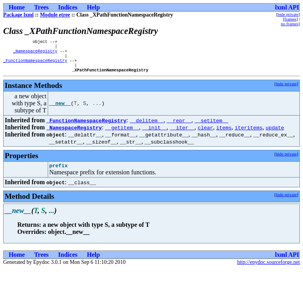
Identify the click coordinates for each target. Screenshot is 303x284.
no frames (289, 23)
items (224, 132)
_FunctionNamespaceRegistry (35, 64)
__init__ (154, 132)
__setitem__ (211, 125)
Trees (41, 7)
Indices (67, 7)
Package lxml (18, 15)
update (275, 132)
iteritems (248, 132)
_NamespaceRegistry (35, 53)
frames (290, 19)
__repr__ (179, 125)
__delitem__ (147, 125)
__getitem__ (122, 132)
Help (93, 7)
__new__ (60, 108)
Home (17, 7)
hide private (287, 14)
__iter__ (182, 132)
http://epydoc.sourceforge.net (268, 269)
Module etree (55, 15)
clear (205, 132)
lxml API (287, 7)
